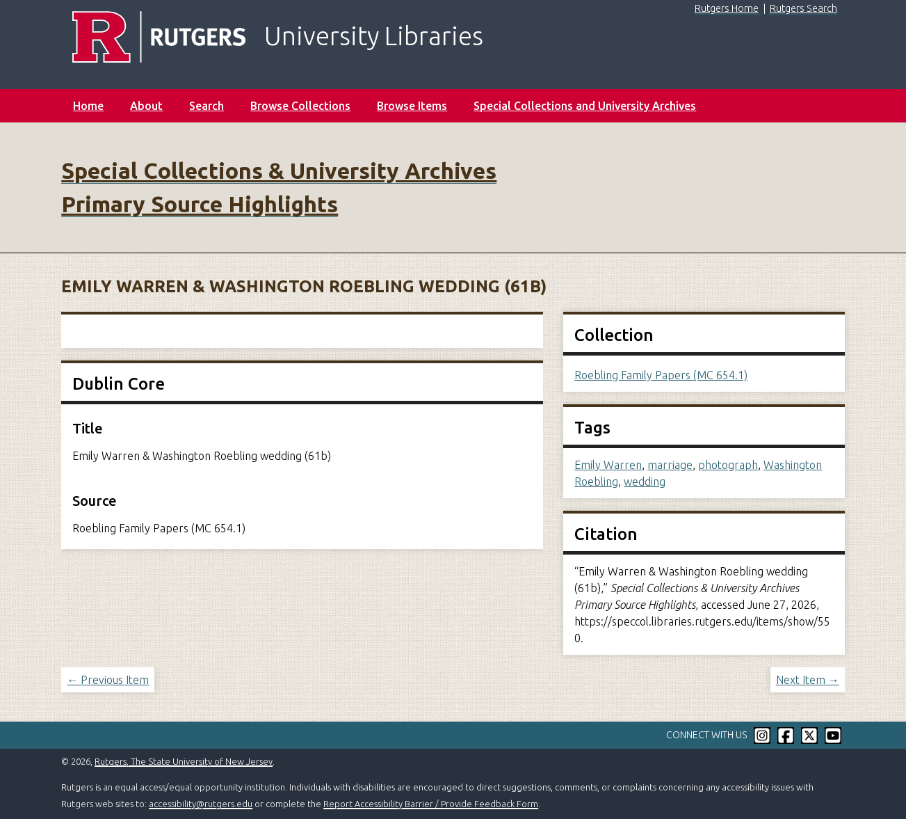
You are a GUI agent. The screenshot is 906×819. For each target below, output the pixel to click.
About (146, 106)
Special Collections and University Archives (585, 106)
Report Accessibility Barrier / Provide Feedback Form (430, 804)
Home (88, 106)
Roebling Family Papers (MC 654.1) (660, 375)
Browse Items (412, 106)
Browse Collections (300, 106)
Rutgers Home (727, 8)
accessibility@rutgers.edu (200, 804)
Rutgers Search (803, 8)
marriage (670, 465)
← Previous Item (108, 680)
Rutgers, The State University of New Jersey (184, 761)
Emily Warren (608, 465)
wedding (644, 481)
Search (206, 106)
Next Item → (807, 680)
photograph (728, 465)
